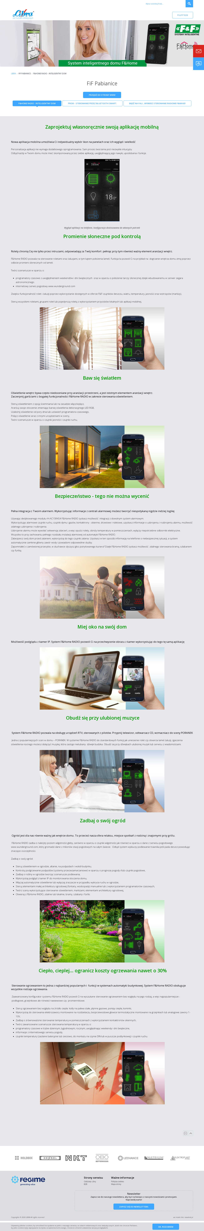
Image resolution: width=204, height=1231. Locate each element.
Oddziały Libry (90, 1181)
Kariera (121, 15)
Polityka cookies (117, 1181)
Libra (13, 73)
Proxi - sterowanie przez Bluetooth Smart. (92, 103)
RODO (164, 15)
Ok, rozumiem (165, 1226)
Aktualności (105, 15)
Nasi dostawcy (71, 15)
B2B (85, 1184)
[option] (24, 1158)
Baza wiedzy (150, 15)
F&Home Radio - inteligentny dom (37, 103)
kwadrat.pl (189, 1217)
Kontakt (134, 15)
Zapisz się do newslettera (133, 1206)
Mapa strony (116, 1184)
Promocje (89, 15)
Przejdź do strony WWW (102, 95)
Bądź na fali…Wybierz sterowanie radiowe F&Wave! (157, 103)
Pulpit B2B (182, 15)
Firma (56, 15)
